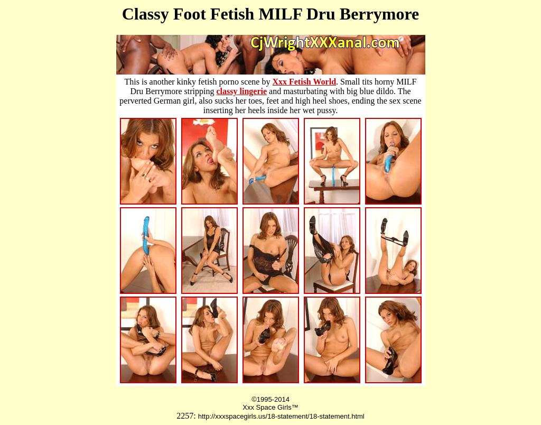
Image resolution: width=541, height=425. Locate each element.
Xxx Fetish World (304, 81)
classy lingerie (241, 91)
